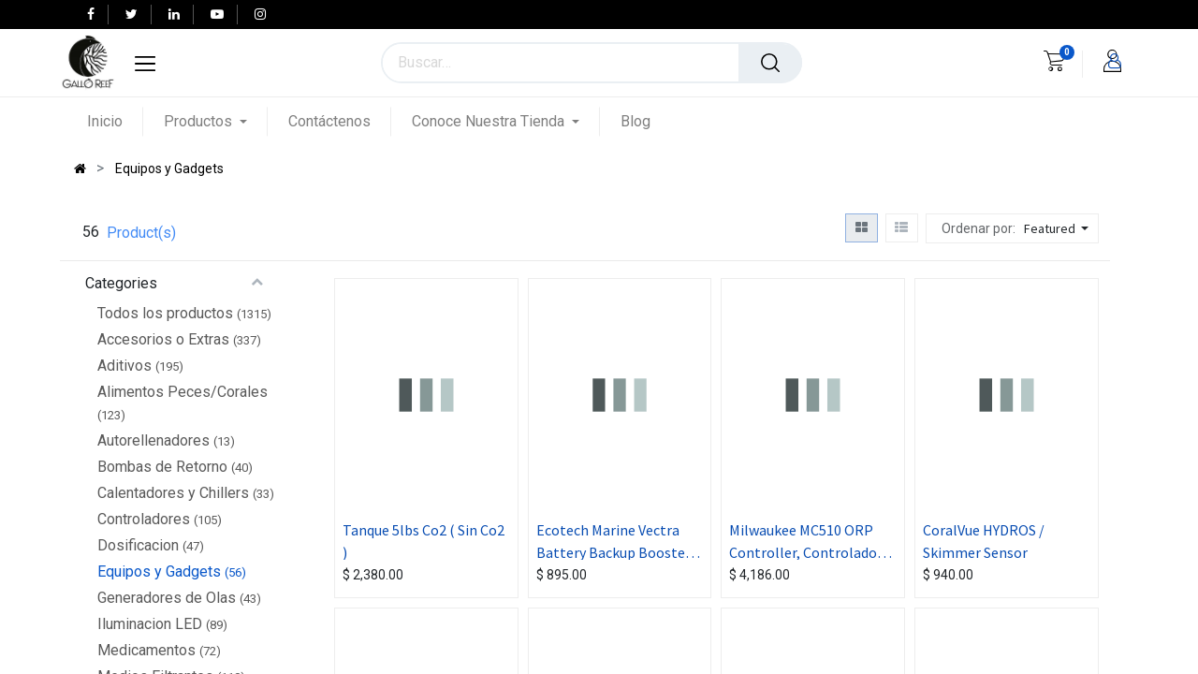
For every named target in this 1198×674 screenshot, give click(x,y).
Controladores (143, 519)
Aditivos (124, 365)
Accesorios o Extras (163, 339)
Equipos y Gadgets (159, 571)
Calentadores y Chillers (173, 493)
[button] (1058, 228)
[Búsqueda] (770, 62)
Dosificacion (138, 545)
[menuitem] (115, 121)
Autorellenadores (153, 440)
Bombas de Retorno (162, 467)
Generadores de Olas (166, 598)
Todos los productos (165, 313)
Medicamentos (146, 650)
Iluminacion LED (149, 624)
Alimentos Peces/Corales (182, 392)
